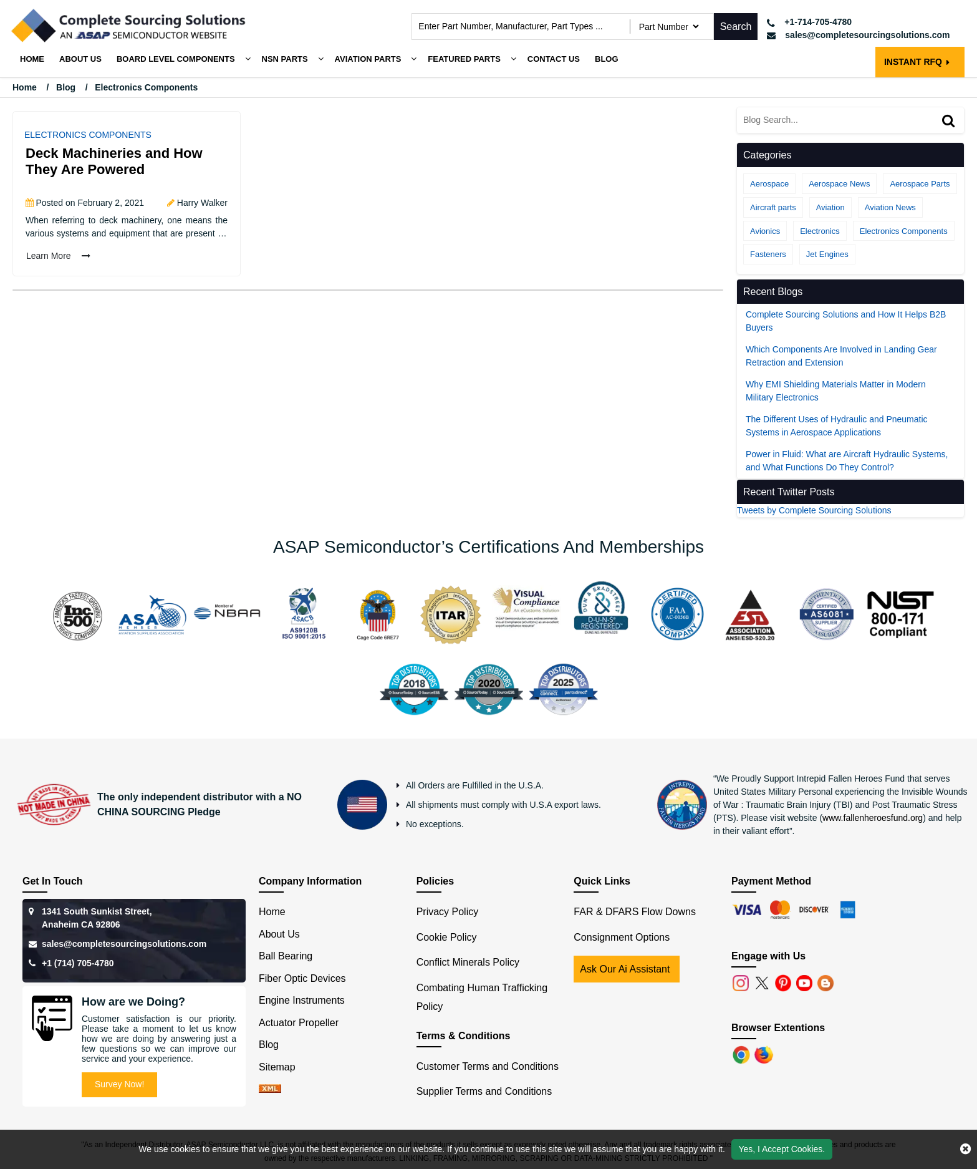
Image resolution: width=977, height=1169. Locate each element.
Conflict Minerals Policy (467, 962)
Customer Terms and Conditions (487, 1066)
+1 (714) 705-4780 (78, 963)
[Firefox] (765, 1054)
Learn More (58, 256)
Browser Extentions (778, 1027)
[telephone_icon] (858, 22)
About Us (279, 934)
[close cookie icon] (965, 1149)
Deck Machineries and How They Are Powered (114, 161)
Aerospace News (839, 183)
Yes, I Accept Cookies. (781, 1149)
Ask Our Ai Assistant (625, 969)
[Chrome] (742, 1054)
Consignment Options (622, 937)
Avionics (765, 231)
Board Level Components (176, 59)
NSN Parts (285, 59)
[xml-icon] (270, 1089)
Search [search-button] (736, 26)
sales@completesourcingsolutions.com (124, 944)
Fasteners (768, 254)
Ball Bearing (285, 956)
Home (32, 59)
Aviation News (890, 207)
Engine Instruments (302, 1000)
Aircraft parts (773, 207)
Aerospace (769, 183)
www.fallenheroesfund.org (872, 818)
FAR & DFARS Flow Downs (635, 911)
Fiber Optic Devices (302, 978)
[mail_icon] (858, 35)
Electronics (820, 231)
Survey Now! (119, 1084)
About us (80, 59)
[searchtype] (669, 26)
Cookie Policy (446, 937)
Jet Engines (827, 254)
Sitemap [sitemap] (282, 1067)
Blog (606, 59)
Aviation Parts (368, 59)
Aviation (830, 207)
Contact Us (553, 59)
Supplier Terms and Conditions (484, 1091)
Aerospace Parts (920, 183)
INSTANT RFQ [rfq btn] (917, 62)
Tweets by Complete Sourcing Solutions (814, 510)
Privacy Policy (447, 911)
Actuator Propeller (299, 1022)
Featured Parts (464, 59)
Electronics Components (88, 135)
